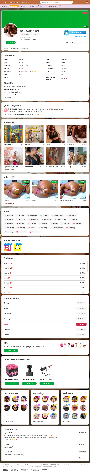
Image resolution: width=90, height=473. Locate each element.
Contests (43, 6)
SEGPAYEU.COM (55, 465)
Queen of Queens (50, 109)
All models (5, 6)
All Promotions (33, 6)
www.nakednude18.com (28, 465)
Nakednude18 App (53, 6)
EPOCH (45, 465)
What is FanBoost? (81, 36)
